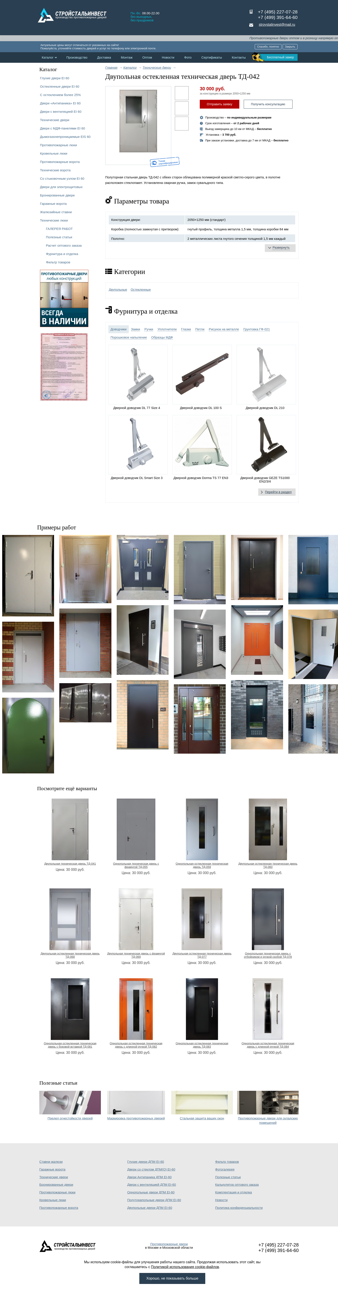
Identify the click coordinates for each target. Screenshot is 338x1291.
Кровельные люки (53, 153)
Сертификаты (211, 57)
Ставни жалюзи (51, 1161)
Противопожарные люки (58, 145)
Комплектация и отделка (233, 1192)
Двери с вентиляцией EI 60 (60, 111)
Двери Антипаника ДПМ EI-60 (149, 1177)
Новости (168, 57)
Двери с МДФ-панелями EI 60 (62, 128)
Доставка (104, 57)
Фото (188, 57)
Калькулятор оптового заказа (237, 1184)
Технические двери (54, 120)
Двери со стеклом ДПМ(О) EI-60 (151, 1169)
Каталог (47, 57)
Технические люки (54, 220)
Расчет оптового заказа (64, 245)
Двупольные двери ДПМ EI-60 (149, 1208)
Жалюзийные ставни (56, 212)
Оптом (147, 57)
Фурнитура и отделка (62, 254)
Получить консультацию (268, 104)
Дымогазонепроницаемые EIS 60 (65, 137)
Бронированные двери (57, 195)
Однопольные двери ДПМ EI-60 (150, 1192)
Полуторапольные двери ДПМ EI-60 (154, 1200)
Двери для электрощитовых (61, 187)
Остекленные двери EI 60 (59, 86)
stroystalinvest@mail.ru (277, 24)
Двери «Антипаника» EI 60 (60, 103)
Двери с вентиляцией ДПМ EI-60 (151, 1184)
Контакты (239, 57)
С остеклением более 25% (60, 95)
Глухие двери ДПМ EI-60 (145, 1161)
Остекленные (141, 289)
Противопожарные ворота (60, 162)
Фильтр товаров (58, 262)
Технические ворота (55, 170)
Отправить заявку (219, 104)
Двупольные (118, 289)
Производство (76, 57)
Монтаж (127, 57)
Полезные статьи (59, 237)
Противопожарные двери (169, 1244)
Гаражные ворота (53, 203)
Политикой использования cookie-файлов (185, 1267)
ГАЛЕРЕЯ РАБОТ (59, 229)
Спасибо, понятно (268, 46)
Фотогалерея (224, 1169)
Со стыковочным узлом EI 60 (62, 178)
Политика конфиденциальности (239, 1208)
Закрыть (290, 46)
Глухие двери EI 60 (54, 78)
